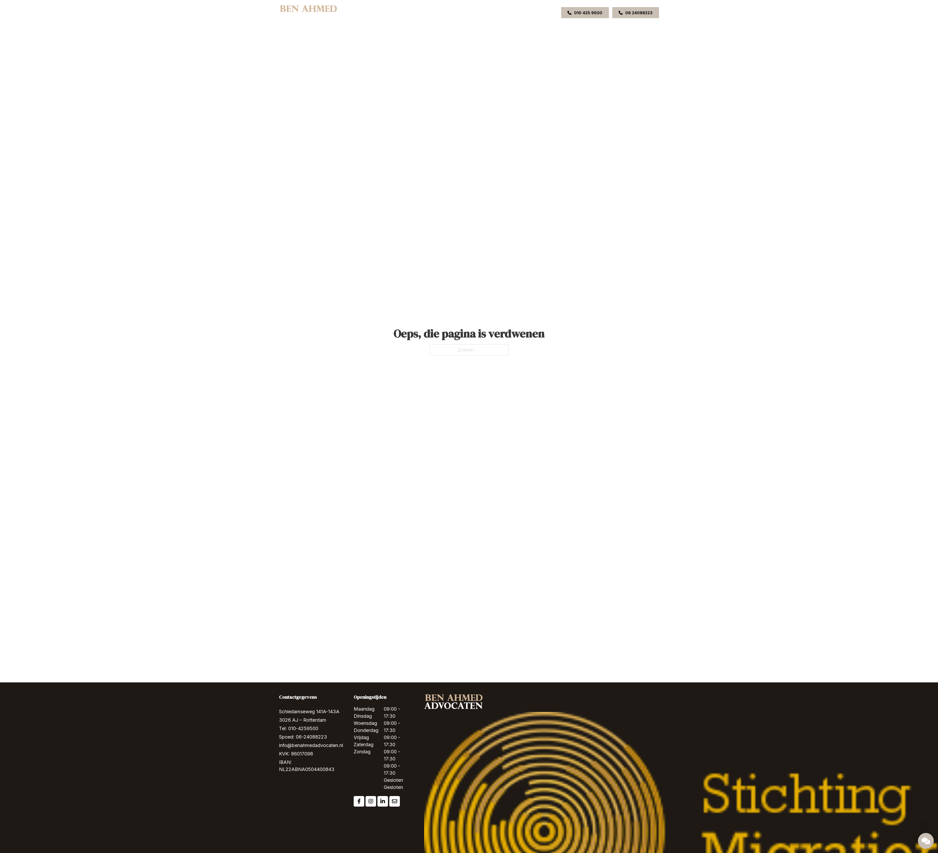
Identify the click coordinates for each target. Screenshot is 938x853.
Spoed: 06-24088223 (303, 737)
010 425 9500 (584, 12)
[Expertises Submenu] (449, 12)
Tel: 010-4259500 (298, 728)
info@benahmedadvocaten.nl (311, 745)
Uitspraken (490, 13)
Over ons (413, 13)
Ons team (466, 13)
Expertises (437, 13)
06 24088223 (635, 12)
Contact (513, 13)
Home (393, 13)
